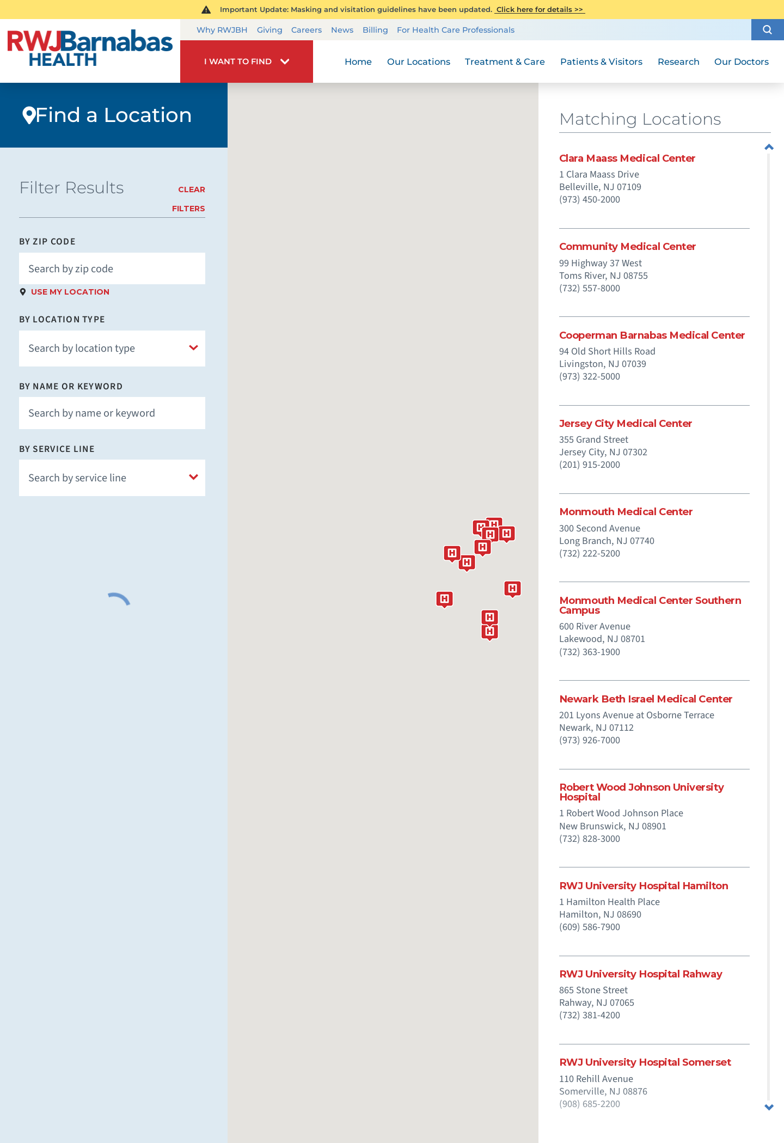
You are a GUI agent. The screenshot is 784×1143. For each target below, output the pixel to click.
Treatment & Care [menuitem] (505, 61)
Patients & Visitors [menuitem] (601, 61)
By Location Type (62, 319)
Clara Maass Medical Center (627, 158)
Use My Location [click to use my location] (70, 292)
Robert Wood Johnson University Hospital (641, 792)
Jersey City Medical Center (626, 424)
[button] (767, 30)
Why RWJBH (222, 30)
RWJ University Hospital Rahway (640, 974)
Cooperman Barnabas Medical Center (652, 335)
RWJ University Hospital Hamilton (643, 886)
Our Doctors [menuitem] (741, 61)
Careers (306, 30)
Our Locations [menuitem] (418, 61)
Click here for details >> (539, 9)
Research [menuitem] (679, 61)
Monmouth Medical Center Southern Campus (650, 605)
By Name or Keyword (71, 386)
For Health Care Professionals (455, 30)
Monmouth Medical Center (626, 512)
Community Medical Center (627, 247)
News (342, 30)
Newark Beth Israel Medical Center (646, 699)
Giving (270, 30)
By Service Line (57, 449)
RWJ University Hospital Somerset (645, 1062)
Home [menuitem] (358, 61)
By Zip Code (47, 241)
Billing (375, 30)
